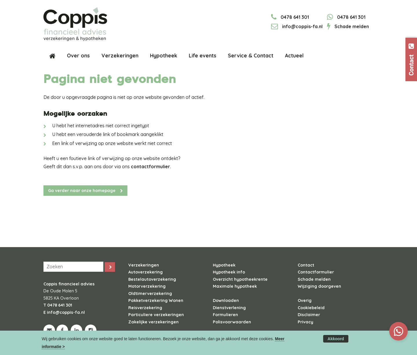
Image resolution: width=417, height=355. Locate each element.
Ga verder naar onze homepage (82, 190)
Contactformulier (316, 272)
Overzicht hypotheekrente (240, 279)
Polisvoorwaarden (232, 322)
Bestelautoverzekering (152, 279)
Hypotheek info (229, 272)
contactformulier (150, 166)
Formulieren (225, 314)
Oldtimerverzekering (150, 293)
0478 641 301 (295, 17)
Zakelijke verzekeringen (153, 322)
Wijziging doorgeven (319, 286)
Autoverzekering (145, 272)
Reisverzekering (145, 307)
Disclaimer (309, 314)
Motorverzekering (147, 286)
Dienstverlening (229, 307)
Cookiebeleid (311, 307)
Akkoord (336, 338)
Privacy (305, 322)
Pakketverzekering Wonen (155, 300)
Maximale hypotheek (235, 286)
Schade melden (351, 26)
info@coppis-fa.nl (302, 26)
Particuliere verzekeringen (156, 314)
